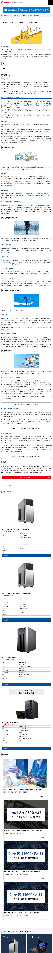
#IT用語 (9, 485)
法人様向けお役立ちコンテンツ (10, 15)
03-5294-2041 (27, 928)
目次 (5, 68)
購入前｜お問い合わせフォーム (26, 940)
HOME (2, 15)
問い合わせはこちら (26, 477)
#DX (4, 485)
